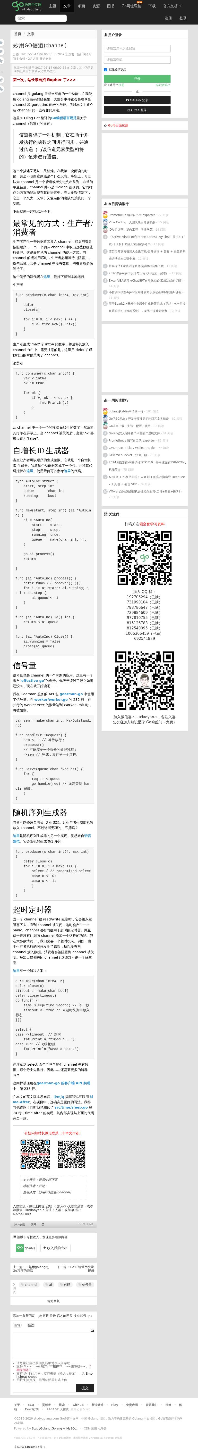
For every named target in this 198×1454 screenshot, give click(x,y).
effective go (32, 681)
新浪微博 (97, 1405)
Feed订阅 (32, 1409)
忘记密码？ (163, 85)
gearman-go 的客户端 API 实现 (63, 1083)
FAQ (31, 1405)
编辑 (17, 1325)
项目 (81, 6)
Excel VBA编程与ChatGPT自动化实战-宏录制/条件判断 (145, 280)
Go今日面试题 (118, 125)
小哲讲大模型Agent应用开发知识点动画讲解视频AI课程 (145, 292)
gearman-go (71, 694)
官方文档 (172, 6)
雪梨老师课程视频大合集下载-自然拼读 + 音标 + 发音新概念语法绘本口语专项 (147, 255)
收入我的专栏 (55, 1248)
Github (78, 1405)
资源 (96, 6)
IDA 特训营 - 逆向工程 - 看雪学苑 (131, 229)
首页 (17, 34)
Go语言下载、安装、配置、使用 (130, 426)
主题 (52, 6)
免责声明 (132, 1405)
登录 (183, 18)
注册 (168, 18)
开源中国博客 (48, 1179)
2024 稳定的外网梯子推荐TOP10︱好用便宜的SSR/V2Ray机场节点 (148, 466)
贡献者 (46, 1405)
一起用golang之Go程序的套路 (31, 1269)
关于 (17, 1405)
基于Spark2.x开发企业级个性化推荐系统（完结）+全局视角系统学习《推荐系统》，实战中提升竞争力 (147, 307)
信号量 (85, 1285)
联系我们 (151, 1405)
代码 (65, 1285)
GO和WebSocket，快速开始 (128, 455)
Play (114, 1405)
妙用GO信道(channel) (55, 1192)
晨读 (62, 1405)
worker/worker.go (51, 700)
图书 (110, 6)
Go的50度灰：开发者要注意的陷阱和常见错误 (139, 418)
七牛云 (102, 1428)
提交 (85, 1388)
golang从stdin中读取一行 (126, 411)
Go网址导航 (132, 4)
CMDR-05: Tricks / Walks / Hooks (132, 448)
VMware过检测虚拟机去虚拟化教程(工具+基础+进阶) (145, 491)
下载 (152, 6)
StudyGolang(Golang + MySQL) (54, 1428)
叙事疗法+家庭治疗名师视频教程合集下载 (136, 266)
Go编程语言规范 (64, 118)
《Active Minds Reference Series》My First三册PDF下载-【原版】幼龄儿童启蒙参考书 (146, 240)
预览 (31, 1325)
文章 (67, 6)
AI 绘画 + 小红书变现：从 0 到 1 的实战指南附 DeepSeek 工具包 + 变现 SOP (147, 480)
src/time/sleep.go (71, 1107)
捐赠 (168, 1405)
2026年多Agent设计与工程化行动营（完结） (139, 273)
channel (29, 1285)
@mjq (59, 1097)
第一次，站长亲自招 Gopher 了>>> (44, 80)
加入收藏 (19, 1224)
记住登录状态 (115, 69)
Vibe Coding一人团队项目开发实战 (132, 222)
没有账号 (80, 1316)
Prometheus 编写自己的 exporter (132, 215)
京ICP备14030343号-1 (29, 1447)
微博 (33, 1224)
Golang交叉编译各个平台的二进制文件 (134, 433)
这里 (46, 277)
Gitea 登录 (137, 110)
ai (48, 1285)
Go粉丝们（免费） (161, 722)
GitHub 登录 (137, 100)
